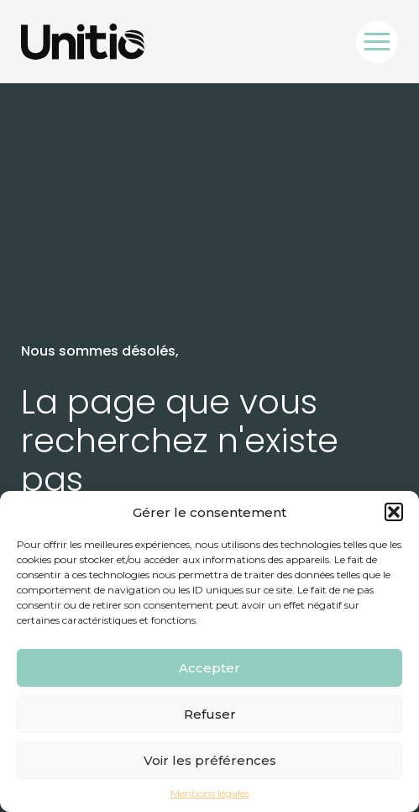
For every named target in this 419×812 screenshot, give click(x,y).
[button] (393, 512)
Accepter (209, 668)
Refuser (210, 714)
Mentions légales (209, 793)
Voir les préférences (210, 760)
